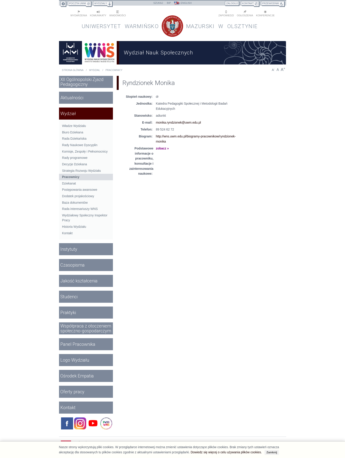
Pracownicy (114, 70)
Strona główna (73, 70)
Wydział (94, 70)
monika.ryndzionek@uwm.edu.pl (178, 122)
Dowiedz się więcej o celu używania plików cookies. (226, 452)
